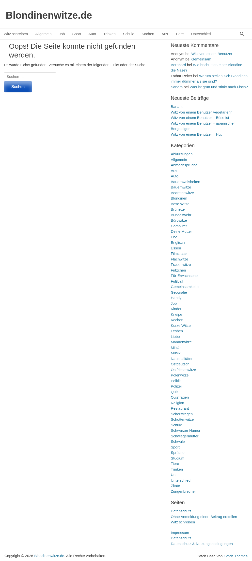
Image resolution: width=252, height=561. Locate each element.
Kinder (176, 309)
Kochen (148, 34)
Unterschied (201, 34)
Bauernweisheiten (185, 182)
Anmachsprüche (184, 165)
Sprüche (178, 452)
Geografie (179, 292)
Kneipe (176, 314)
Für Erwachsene (184, 275)
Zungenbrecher (183, 491)
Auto (92, 34)
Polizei (176, 386)
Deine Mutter (181, 231)
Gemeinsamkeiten (186, 287)
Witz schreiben (16, 34)
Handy (176, 298)
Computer (179, 226)
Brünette (178, 209)
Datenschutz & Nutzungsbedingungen (202, 544)
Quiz (174, 392)
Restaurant (180, 408)
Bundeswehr (181, 215)
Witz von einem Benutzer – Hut (196, 134)
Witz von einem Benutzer (211, 54)
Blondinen (179, 198)
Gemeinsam (201, 59)
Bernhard (178, 65)
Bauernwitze (181, 187)
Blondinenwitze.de (49, 15)
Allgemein (43, 34)
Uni (173, 475)
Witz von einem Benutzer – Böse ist (200, 117)
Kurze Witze (181, 325)
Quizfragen (180, 397)
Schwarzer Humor (185, 430)
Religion (177, 403)
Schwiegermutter (185, 436)
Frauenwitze (181, 264)
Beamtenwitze (182, 193)
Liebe (175, 336)
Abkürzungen (181, 154)
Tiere (179, 34)
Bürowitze (179, 220)
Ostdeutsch (180, 364)
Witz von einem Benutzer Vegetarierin (202, 112)
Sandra (177, 87)
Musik (175, 353)
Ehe (174, 237)
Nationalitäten (182, 359)
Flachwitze (179, 259)
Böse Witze (180, 204)
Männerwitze (181, 342)
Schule (128, 34)
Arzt (164, 34)
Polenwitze (180, 375)
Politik (176, 381)
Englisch (178, 242)
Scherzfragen (182, 414)
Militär (176, 347)
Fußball (177, 281)
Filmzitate (179, 253)
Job (62, 34)
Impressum (180, 533)
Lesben (177, 331)
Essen (176, 248)
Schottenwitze (182, 419)
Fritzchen (178, 270)
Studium (177, 458)
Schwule (178, 441)
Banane (177, 106)
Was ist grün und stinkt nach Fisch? (219, 87)
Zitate (175, 486)
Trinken (109, 34)
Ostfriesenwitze (183, 370)
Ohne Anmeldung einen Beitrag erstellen (204, 517)
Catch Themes (236, 556)
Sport (76, 34)
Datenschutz (181, 511)
